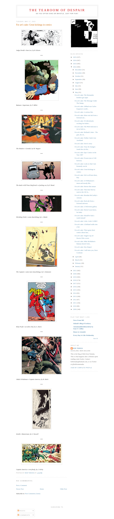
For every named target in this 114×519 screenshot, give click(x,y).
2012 (75, 300)
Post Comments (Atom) (32, 494)
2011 (75, 303)
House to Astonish (79, 332)
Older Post (63, 489)
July (76, 86)
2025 (75, 57)
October (78, 76)
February (78, 263)
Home (42, 489)
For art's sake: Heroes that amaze (85, 186)
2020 (75, 274)
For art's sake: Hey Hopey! (83, 247)
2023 (75, 64)
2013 (75, 296)
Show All (95, 338)
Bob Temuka (78, 348)
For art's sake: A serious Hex (84, 112)
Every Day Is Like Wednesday (83, 335)
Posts (21, 511)
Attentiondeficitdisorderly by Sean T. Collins (83, 328)
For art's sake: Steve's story (83, 143)
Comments (24, 515)
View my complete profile (81, 367)
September (78, 79)
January (77, 266)
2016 (75, 287)
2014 (75, 293)
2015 (75, 290)
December (78, 70)
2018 (75, 280)
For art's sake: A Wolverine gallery (86, 207)
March (77, 260)
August (77, 83)
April (77, 257)
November (78, 73)
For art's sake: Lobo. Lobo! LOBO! (86, 221)
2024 (75, 60)
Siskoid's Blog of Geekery (82, 323)
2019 (75, 277)
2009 (75, 309)
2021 (75, 270)
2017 (75, 283)
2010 (75, 306)
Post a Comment (21, 485)
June (76, 89)
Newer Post (20, 489)
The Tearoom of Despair (57, 10)
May (76, 92)
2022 (75, 67)
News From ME (78, 320)
